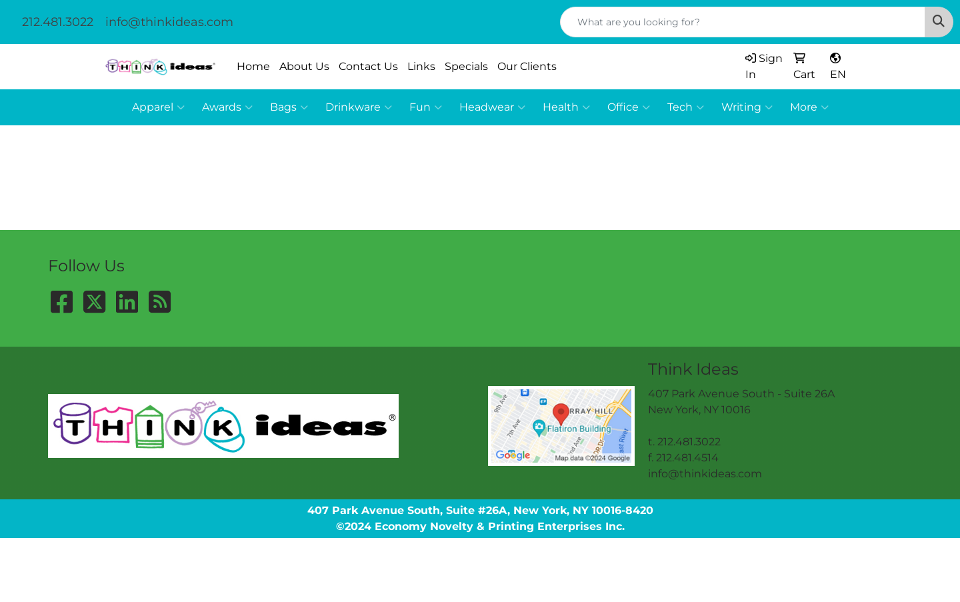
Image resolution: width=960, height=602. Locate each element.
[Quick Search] (742, 22)
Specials (466, 66)
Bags (289, 107)
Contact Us (368, 66)
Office (628, 107)
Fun (425, 107)
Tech (685, 107)
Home (253, 66)
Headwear (492, 107)
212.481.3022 (57, 22)
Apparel (158, 107)
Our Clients (527, 66)
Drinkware (358, 107)
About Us (304, 66)
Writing (747, 107)
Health (566, 107)
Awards (227, 107)
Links (421, 66)
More (809, 107)
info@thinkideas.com (169, 22)
